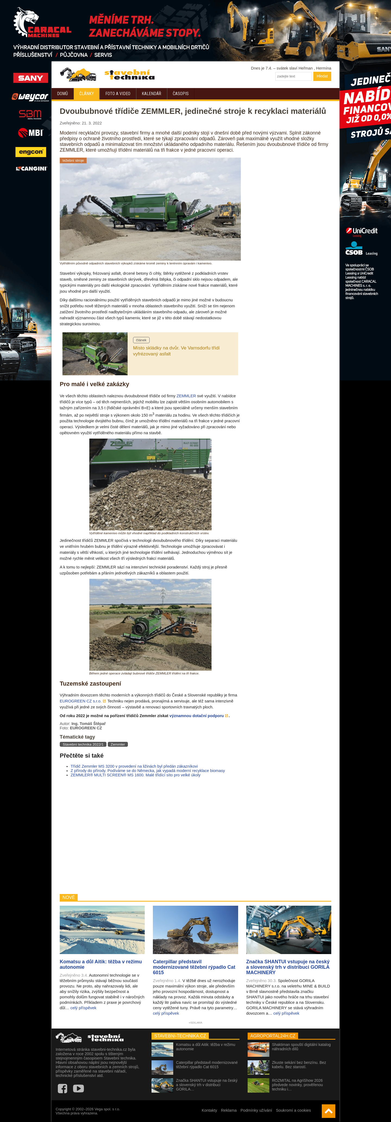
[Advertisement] (150, 835)
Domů (62, 93)
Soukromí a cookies (293, 1110)
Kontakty (209, 1110)
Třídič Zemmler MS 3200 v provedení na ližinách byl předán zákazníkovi (134, 766)
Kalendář (151, 93)
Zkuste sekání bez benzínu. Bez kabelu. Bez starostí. (299, 1064)
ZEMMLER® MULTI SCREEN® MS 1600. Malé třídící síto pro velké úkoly (135, 775)
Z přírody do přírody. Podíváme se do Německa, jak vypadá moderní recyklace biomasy (148, 770)
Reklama (229, 1110)
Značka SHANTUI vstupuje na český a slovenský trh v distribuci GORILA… (206, 1084)
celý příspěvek (83, 1007)
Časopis (181, 93)
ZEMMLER (186, 396)
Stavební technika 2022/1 (83, 744)
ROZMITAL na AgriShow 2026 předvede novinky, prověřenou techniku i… (297, 1084)
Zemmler (118, 744)
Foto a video (117, 93)
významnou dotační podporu (196, 716)
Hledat (322, 76)
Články (86, 93)
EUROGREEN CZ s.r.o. (81, 701)
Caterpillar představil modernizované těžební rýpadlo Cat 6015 (207, 1064)
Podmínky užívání (256, 1110)
